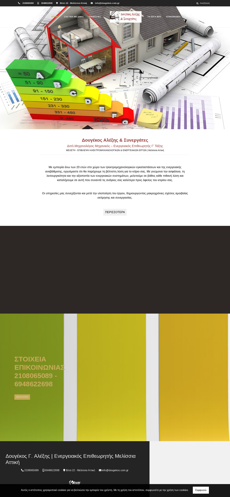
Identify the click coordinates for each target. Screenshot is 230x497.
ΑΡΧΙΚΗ (55, 16)
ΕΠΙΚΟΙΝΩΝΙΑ (173, 16)
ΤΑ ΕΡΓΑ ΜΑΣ (154, 16)
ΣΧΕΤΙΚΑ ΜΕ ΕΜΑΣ (74, 16)
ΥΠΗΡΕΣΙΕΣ (95, 16)
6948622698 (46, 3)
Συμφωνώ (201, 490)
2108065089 (28, 3)
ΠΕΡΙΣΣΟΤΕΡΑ (22, 397)
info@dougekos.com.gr (107, 3)
